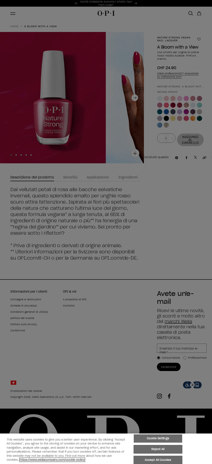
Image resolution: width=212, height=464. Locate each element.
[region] (106, 448)
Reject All (157, 449)
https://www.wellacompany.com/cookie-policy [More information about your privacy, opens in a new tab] (52, 460)
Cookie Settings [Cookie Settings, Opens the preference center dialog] (158, 438)
